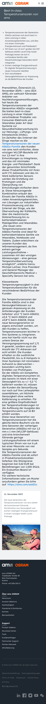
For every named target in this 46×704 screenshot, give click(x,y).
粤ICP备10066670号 (10, 686)
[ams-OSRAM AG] (15, 3)
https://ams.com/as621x (22, 484)
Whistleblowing (8, 648)
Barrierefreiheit (8, 615)
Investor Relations (9, 602)
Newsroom (6, 598)
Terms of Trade (8, 678)
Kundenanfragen (9, 638)
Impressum (21, 678)
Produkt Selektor (9, 627)
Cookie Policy (33, 678)
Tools (4, 634)
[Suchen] (39, 3)
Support (6, 623)
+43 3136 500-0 (14, 583)
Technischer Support (10, 641)
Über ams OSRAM (10, 594)
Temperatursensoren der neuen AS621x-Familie (21, 145)
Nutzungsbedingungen (31, 673)
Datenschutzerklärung (11, 673)
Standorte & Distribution (12, 608)
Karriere (5, 612)
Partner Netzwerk (9, 644)
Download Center (9, 631)
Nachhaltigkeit (8, 605)
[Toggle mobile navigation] (42, 3)
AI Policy (5, 682)
